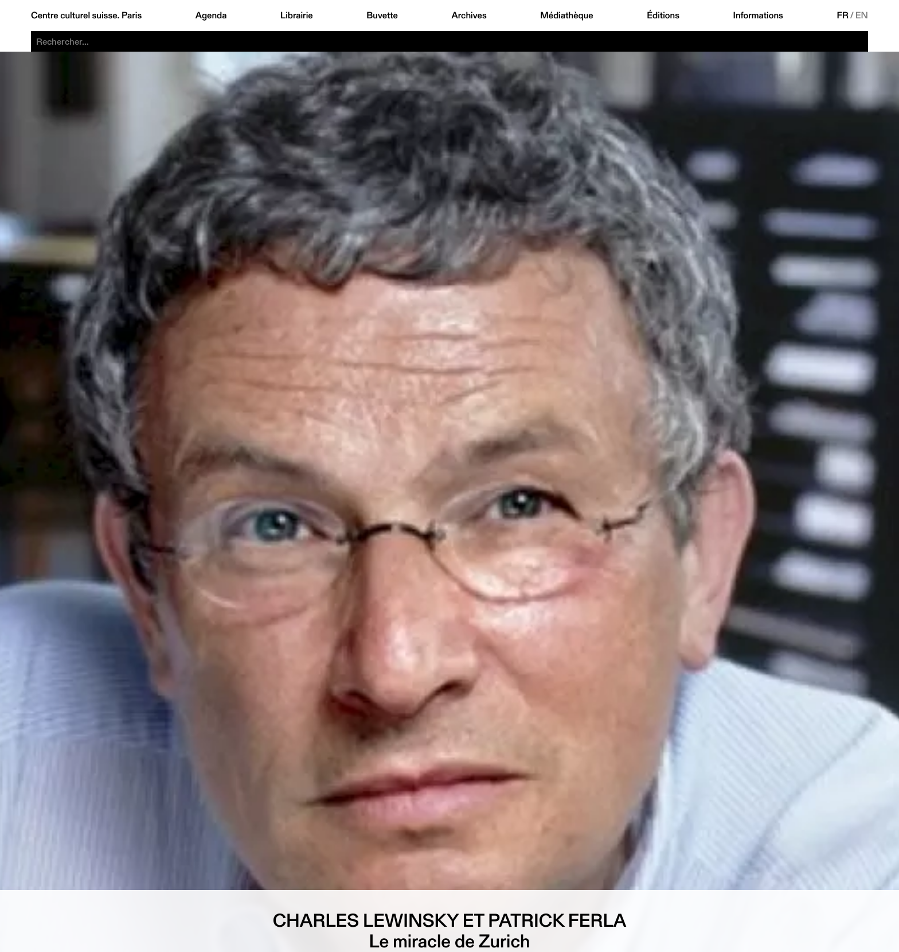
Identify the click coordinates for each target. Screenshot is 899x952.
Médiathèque (566, 15)
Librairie (296, 15)
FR (843, 15)
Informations (758, 15)
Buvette (382, 15)
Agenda (211, 15)
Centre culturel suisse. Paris (86, 15)
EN (861, 15)
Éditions (663, 15)
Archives (468, 15)
